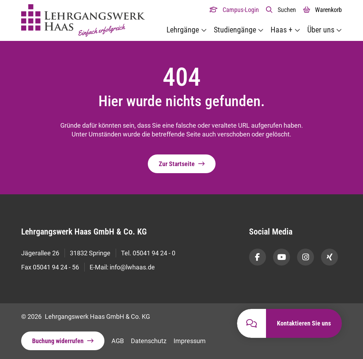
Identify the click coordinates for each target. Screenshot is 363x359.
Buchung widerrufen (58, 341)
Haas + (281, 29)
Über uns (320, 29)
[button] (281, 9)
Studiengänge (235, 29)
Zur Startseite (177, 164)
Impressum (190, 341)
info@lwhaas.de (132, 267)
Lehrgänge (183, 29)
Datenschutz (149, 341)
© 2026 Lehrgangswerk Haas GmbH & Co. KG (85, 316)
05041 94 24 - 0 (154, 253)
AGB (117, 341)
